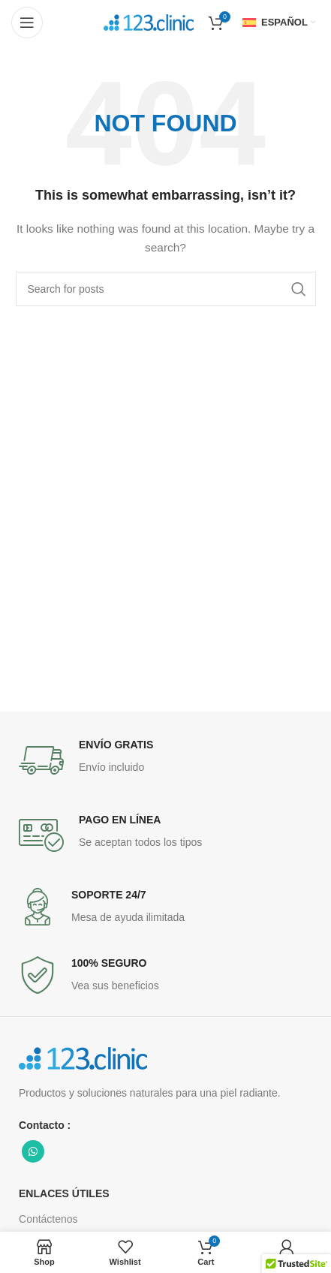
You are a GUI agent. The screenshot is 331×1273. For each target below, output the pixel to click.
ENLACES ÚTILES (64, 1193)
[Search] (166, 289)
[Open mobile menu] (27, 23)
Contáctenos (48, 1219)
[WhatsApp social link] (33, 1151)
